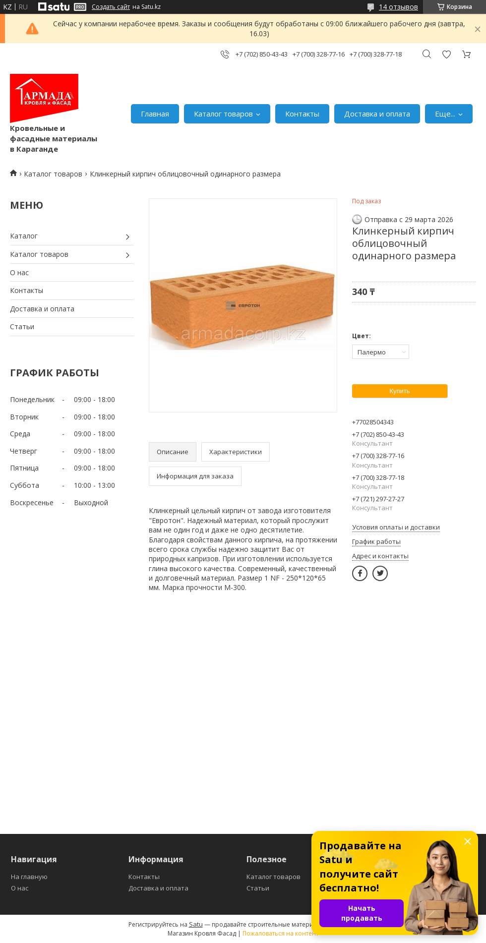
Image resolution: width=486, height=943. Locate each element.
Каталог (24, 235)
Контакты (302, 113)
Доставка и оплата (377, 113)
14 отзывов (398, 6)
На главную (29, 876)
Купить (399, 391)
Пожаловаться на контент (280, 933)
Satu (196, 924)
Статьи (22, 326)
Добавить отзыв (446, 54)
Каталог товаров (223, 113)
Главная (155, 113)
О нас (19, 272)
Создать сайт (111, 6)
